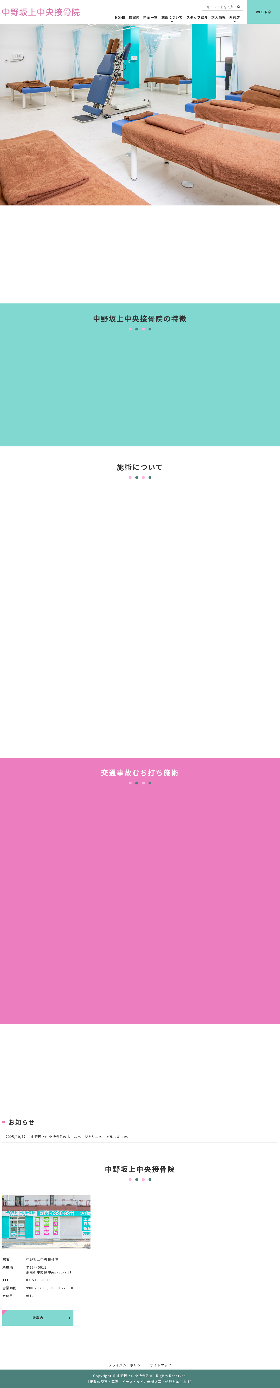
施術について (172, 17)
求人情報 (218, 17)
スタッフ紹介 (197, 17)
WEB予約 (263, 11)
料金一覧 (150, 17)
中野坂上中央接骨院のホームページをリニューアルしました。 (81, 1136)
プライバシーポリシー (126, 1365)
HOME (120, 17)
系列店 (234, 17)
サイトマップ (161, 1365)
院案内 (134, 17)
